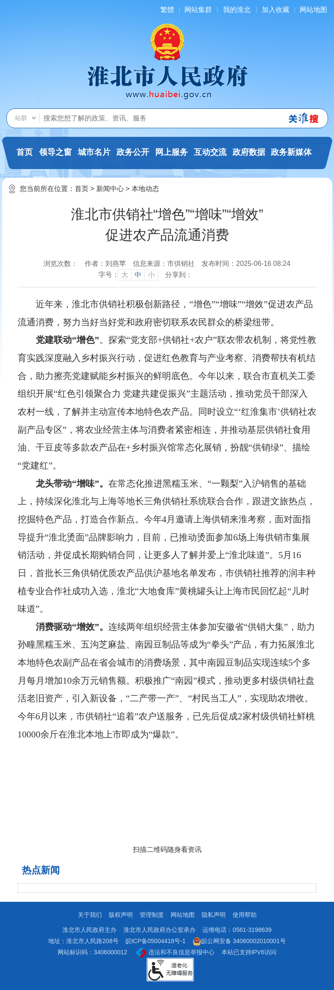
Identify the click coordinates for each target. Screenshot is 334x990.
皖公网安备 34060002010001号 (239, 941)
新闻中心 (110, 188)
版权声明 (121, 914)
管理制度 (152, 914)
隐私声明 (214, 914)
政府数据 (249, 152)
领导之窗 (55, 152)
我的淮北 (237, 9)
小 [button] (151, 274)
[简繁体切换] (167, 9)
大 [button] (124, 274)
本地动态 (145, 188)
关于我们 (90, 914)
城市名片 (94, 152)
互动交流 (210, 152)
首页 (24, 152)
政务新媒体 (291, 152)
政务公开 (132, 152)
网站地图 (313, 9)
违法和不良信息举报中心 (175, 952)
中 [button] (138, 274)
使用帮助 (245, 914)
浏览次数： (60, 263)
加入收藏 (275, 9)
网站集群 (198, 9)
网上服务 (171, 152)
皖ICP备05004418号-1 (156, 941)
